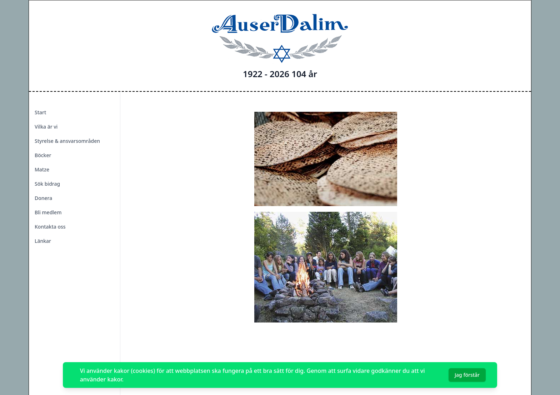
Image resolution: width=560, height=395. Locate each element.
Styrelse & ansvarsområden (67, 141)
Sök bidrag (47, 183)
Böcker (43, 155)
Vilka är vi (46, 126)
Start (40, 112)
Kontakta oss (50, 226)
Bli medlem (48, 212)
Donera (43, 198)
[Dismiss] (491, 375)
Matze (42, 169)
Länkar (43, 241)
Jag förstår (467, 374)
